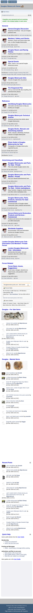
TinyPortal (8, 605)
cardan (18, 225)
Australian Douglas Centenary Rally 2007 (18, 72)
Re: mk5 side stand (22, 35)
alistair (8, 343)
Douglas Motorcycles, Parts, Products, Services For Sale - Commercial (18, 200)
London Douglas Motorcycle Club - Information (18, 249)
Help (13, 605)
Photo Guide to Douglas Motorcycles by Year (16, 143)
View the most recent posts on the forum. (13, 297)
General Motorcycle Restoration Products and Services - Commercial (19, 215)
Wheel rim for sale (11, 353)
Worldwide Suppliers (15, 228)
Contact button (14, 21)
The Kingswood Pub (15, 88)
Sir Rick (18, 46)
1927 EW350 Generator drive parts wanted (17, 395)
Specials (10, 155)
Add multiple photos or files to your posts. (16, 554)
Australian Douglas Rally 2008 (9, 74)
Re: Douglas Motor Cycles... (8, 210)
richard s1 (18, 84)
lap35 (12, 406)
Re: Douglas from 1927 (7, 112)
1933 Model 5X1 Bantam (8, 152)
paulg (25, 411)
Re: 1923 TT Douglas (7, 58)
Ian (17, 70)
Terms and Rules (18, 605)
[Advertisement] (16, 443)
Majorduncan (23, 323)
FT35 (7, 406)
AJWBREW (18, 236)
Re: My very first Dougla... (8, 46)
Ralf (12, 292)
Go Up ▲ (25, 605)
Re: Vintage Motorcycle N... (8, 96)
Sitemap (23, 609)
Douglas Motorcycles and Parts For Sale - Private (19, 164)
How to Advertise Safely (12, 401)
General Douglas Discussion (18, 29)
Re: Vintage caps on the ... (8, 225)
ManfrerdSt (17, 139)
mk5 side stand (10, 475)
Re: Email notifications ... (8, 278)
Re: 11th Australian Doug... (8, 70)
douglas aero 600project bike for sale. (16, 341)
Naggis (24, 421)
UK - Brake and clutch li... (8, 236)
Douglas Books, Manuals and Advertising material (18, 130)
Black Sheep (22, 377)
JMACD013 (19, 383)
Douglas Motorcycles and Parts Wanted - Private (19, 175)
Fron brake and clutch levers (14, 411)
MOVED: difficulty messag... (8, 258)
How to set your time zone (12, 543)
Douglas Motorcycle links (17, 78)
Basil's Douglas (10, 517)
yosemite (28, 416)
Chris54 (19, 373)
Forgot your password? (11, 541)
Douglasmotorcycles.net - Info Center (14, 284)
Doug (12, 389)
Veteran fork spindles (12, 323)
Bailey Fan (19, 210)
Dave (22, 401)
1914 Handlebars (11, 373)
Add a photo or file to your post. (13, 553)
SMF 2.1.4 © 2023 (12, 607)
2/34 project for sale (11, 328)
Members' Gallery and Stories (18, 38)
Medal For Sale (10, 482)
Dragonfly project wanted (13, 421)
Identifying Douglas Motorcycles (19, 104)
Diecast (19, 517)
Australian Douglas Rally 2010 (24, 74)
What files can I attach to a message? (15, 556)
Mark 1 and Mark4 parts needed (14, 416)
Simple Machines (21, 607)
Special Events (13, 61)
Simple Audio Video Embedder (14, 609)
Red (18, 482)
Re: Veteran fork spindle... (8, 171)
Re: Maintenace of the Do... (8, 125)
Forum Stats (8, 288)
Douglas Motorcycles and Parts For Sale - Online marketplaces (19, 187)
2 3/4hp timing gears (11, 377)
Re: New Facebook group (8, 84)
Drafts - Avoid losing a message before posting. (17, 548)
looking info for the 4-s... (7, 139)
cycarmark (9, 396)
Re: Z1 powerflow (21, 194)
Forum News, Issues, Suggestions (15, 267)
